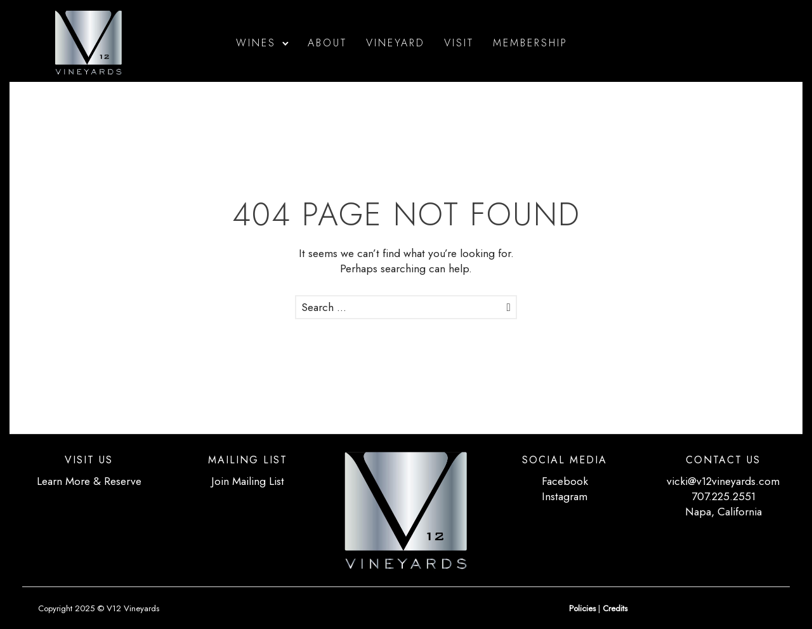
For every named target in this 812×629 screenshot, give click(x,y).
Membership (530, 43)
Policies (582, 608)
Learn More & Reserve (89, 481)
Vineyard (395, 43)
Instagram (564, 496)
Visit (459, 43)
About (327, 43)
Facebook (565, 481)
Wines (256, 43)
